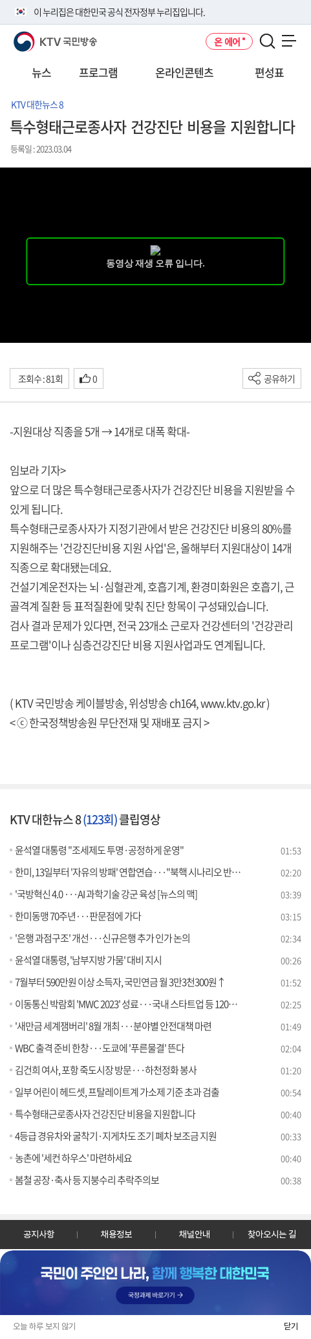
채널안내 (194, 1234)
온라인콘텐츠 (184, 72)
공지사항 (38, 1234)
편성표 (269, 72)
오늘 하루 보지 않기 (44, 1326)
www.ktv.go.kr (232, 703)
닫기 (291, 1326)
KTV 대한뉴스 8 (37, 104)
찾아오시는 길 (272, 1234)
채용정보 (116, 1234)
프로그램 (98, 72)
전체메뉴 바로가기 (0, 0)
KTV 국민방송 (36, 36)
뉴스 (41, 72)
